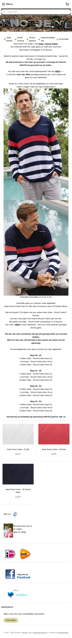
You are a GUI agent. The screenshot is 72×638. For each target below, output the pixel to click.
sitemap (25, 632)
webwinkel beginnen (40, 632)
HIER (57, 71)
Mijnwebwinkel (63, 632)
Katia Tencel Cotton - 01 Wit (18, 450)
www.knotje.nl (7, 607)
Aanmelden (11, 620)
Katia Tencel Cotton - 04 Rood (54, 450)
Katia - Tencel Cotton (48, 44)
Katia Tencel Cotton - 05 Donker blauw (18, 491)
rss (30, 632)
